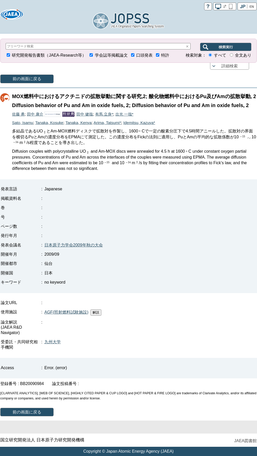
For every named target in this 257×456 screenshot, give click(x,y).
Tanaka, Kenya (78, 122)
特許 (165, 55)
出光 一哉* (124, 114)
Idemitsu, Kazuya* (139, 122)
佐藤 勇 (18, 114)
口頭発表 (144, 55)
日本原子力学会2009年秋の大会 (73, 245)
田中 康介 (35, 114)
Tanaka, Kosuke (49, 122)
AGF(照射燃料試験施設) (66, 312)
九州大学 (52, 342)
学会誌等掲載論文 (111, 55)
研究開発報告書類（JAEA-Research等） (49, 55)
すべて (220, 55)
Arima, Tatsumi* (107, 122)
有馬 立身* (104, 114)
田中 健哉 (84, 114)
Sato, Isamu (22, 122)
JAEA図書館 (245, 441)
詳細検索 (229, 66)
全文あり (243, 55)
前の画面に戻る (27, 79)
